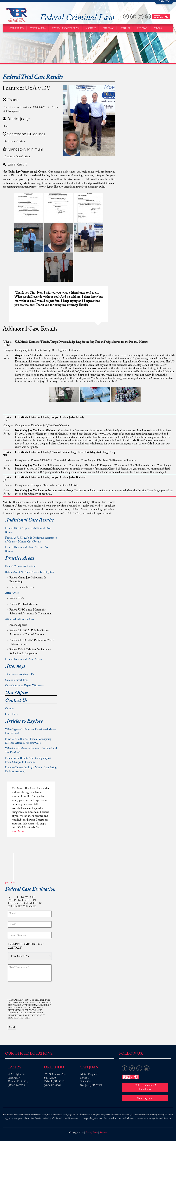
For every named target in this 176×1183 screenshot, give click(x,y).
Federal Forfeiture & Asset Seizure (24, 659)
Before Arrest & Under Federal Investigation (30, 572)
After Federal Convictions (19, 619)
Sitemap (103, 1133)
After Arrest (11, 593)
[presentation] (34, 990)
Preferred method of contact (25, 946)
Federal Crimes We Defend (20, 566)
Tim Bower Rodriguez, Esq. (20, 674)
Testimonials (37, 28)
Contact (125, 28)
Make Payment (144, 1098)
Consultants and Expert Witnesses (24, 685)
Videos (158, 28)
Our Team (108, 28)
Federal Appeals (18, 625)
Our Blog (142, 28)
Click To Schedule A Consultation (145, 1087)
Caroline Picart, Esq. (16, 680)
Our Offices (11, 714)
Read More (18, 831)
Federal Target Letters (21, 587)
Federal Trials (16, 598)
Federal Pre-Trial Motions (23, 604)
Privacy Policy (92, 1133)
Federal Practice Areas (65, 28)
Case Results (16, 28)
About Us (91, 28)
